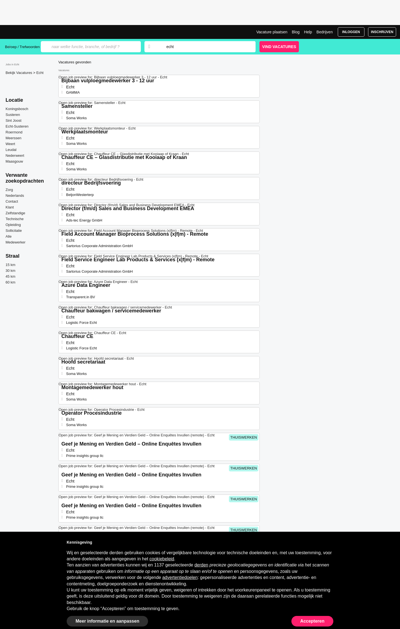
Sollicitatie (14, 230)
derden (201, 565)
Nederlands (15, 195)
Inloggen (351, 32)
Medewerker (16, 242)
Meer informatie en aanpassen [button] (107, 621)
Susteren (13, 115)
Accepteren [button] (312, 621)
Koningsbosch (17, 109)
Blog (295, 32)
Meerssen (13, 138)
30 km (10, 270)
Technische (15, 219)
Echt (40, 73)
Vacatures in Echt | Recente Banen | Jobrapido (26, 32)
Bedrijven (324, 32)
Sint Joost (13, 120)
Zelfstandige (15, 213)
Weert (10, 144)
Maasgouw (14, 161)
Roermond (14, 132)
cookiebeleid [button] (161, 558)
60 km (10, 282)
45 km (10, 276)
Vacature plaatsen (272, 32)
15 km (10, 265)
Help (308, 32)
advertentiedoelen (180, 577)
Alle (9, 236)
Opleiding (13, 225)
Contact (12, 201)
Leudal (11, 150)
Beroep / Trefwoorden (22, 47)
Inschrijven (382, 32)
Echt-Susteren (17, 126)
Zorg (9, 190)
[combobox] (206, 46)
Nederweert (15, 155)
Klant (10, 207)
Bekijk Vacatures (19, 73)
